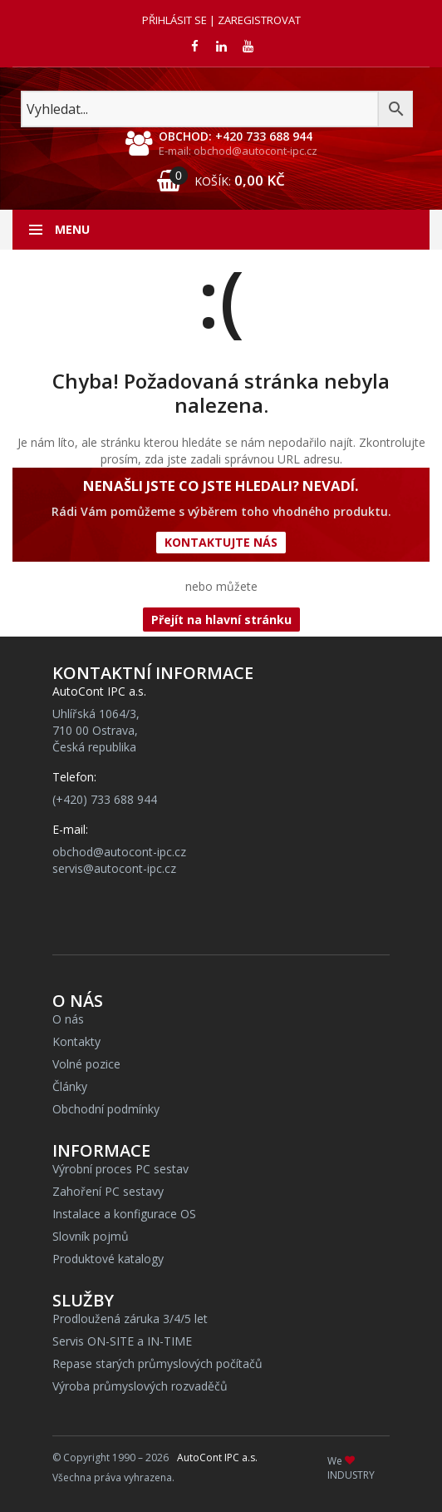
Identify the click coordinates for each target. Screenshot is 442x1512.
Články (69, 1086)
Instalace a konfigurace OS (124, 1214)
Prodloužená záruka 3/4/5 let (130, 1318)
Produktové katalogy (108, 1259)
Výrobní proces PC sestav (120, 1169)
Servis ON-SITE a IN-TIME (122, 1341)
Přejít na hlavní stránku (221, 619)
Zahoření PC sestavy (108, 1191)
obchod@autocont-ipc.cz (119, 852)
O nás (68, 1019)
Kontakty (76, 1041)
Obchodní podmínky (106, 1109)
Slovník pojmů (90, 1236)
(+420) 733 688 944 (104, 799)
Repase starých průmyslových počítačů (157, 1363)
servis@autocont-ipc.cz (114, 868)
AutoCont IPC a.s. (217, 1457)
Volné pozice (86, 1064)
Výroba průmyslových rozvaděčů (140, 1386)
